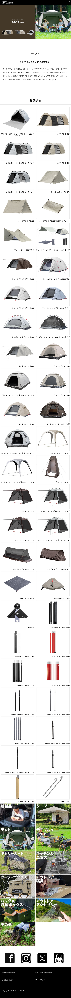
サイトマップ (40, 980)
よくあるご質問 (7, 980)
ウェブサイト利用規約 (43, 973)
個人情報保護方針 (8, 973)
